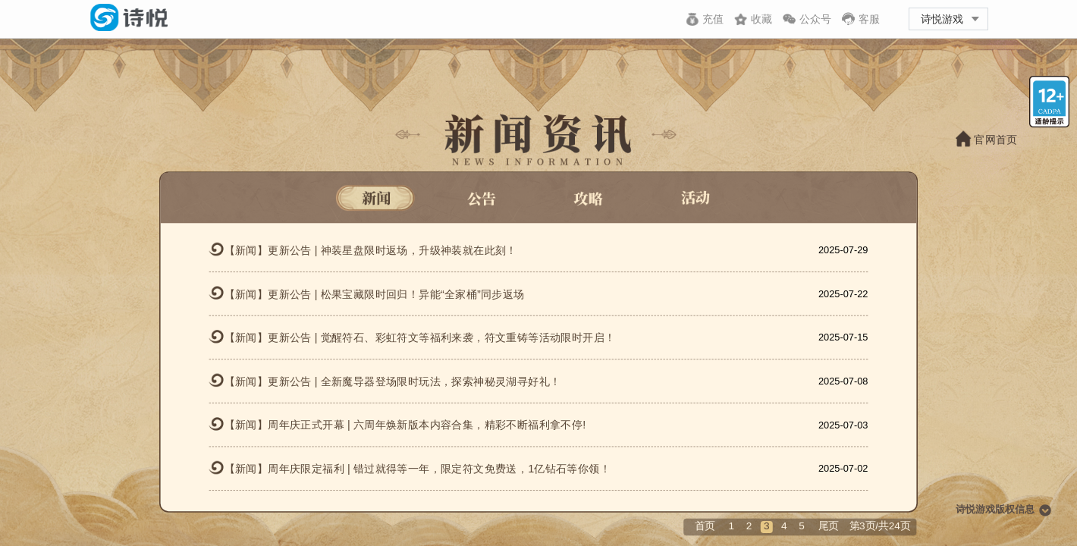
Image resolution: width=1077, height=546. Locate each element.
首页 (705, 526)
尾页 (828, 526)
